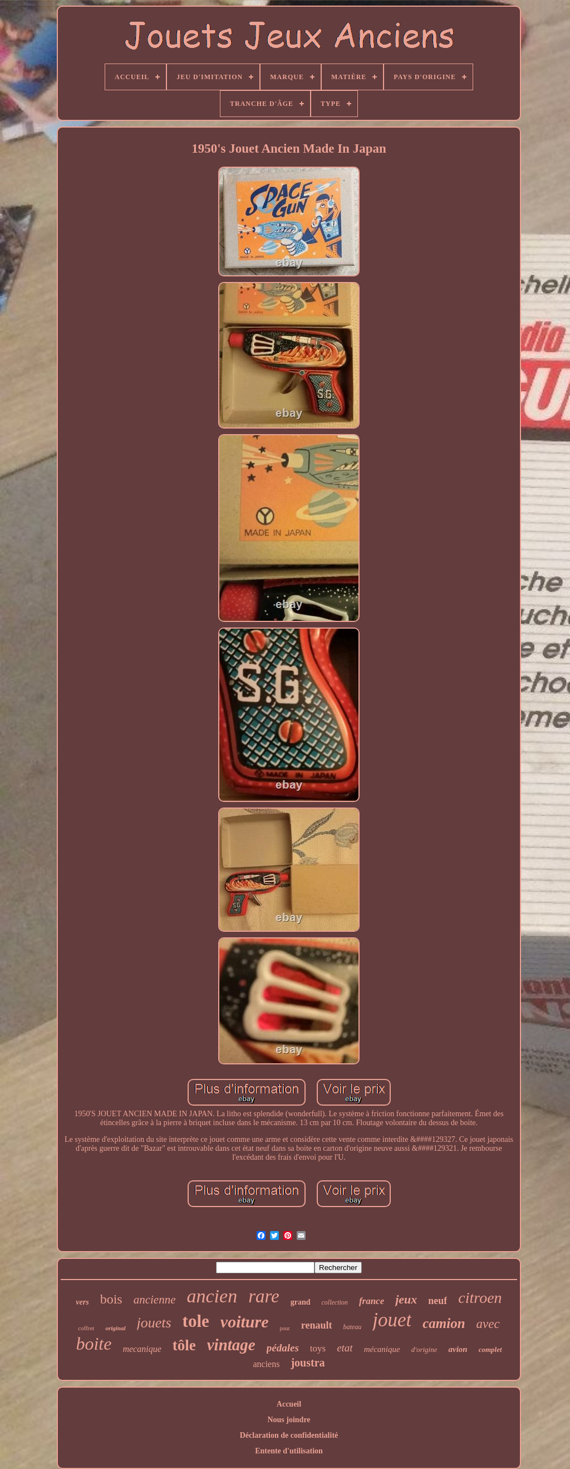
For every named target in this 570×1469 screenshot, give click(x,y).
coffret (86, 1328)
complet (490, 1349)
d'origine (424, 1349)
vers (82, 1302)
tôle (184, 1345)
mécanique (382, 1349)
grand (301, 1302)
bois (111, 1299)
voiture (244, 1321)
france (371, 1301)
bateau (352, 1327)
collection (335, 1302)
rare (263, 1296)
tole (196, 1321)
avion (457, 1349)
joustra (308, 1362)
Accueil (289, 1404)
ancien (212, 1296)
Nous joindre (288, 1420)
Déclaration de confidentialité (289, 1435)
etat (345, 1348)
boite (93, 1344)
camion (443, 1323)
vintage (231, 1345)
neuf (437, 1300)
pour (284, 1328)
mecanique (141, 1349)
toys (318, 1348)
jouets (154, 1323)
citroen (480, 1297)
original (115, 1328)
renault (316, 1325)
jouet (391, 1320)
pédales (283, 1348)
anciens (266, 1364)
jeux (406, 1299)
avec (488, 1324)
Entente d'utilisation (289, 1451)
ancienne (155, 1299)
